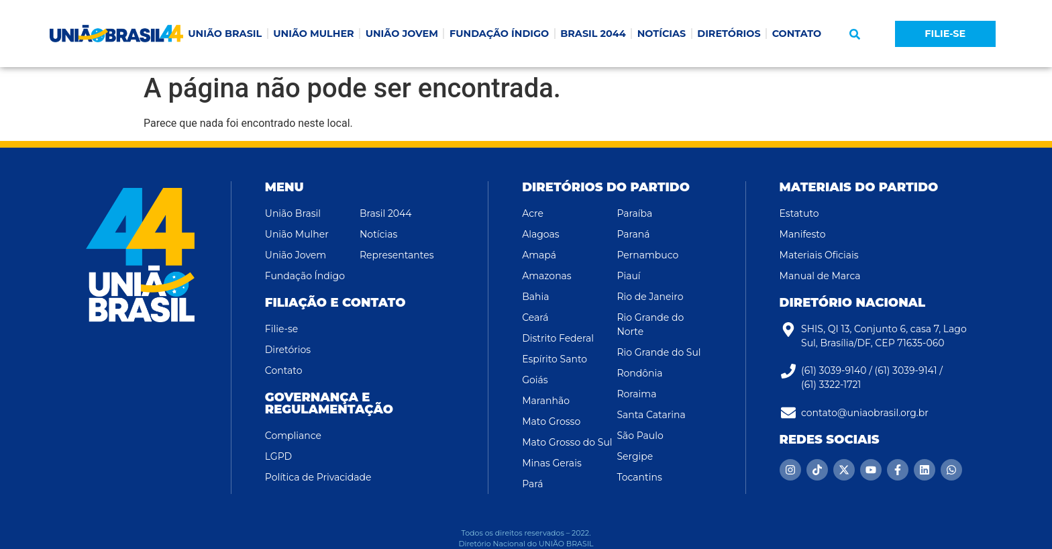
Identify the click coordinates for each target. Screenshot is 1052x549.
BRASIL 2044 (592, 34)
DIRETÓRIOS (728, 34)
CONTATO (797, 34)
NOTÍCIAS (661, 34)
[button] (854, 34)
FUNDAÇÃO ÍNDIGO (499, 34)
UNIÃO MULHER (313, 34)
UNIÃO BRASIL (225, 34)
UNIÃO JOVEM (402, 34)
